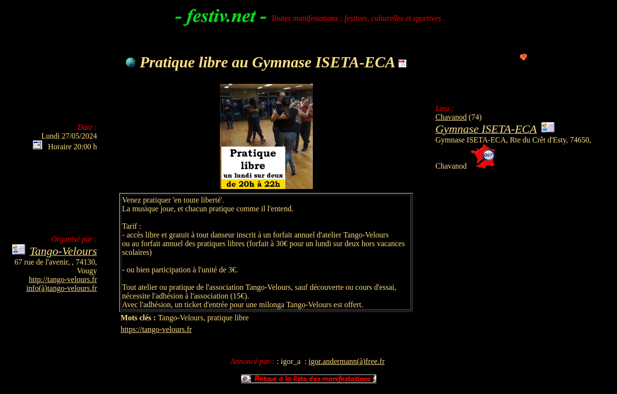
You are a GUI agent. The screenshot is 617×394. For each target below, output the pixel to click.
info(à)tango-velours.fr (61, 288)
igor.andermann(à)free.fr (346, 361)
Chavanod (451, 117)
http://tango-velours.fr (63, 279)
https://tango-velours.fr (156, 329)
